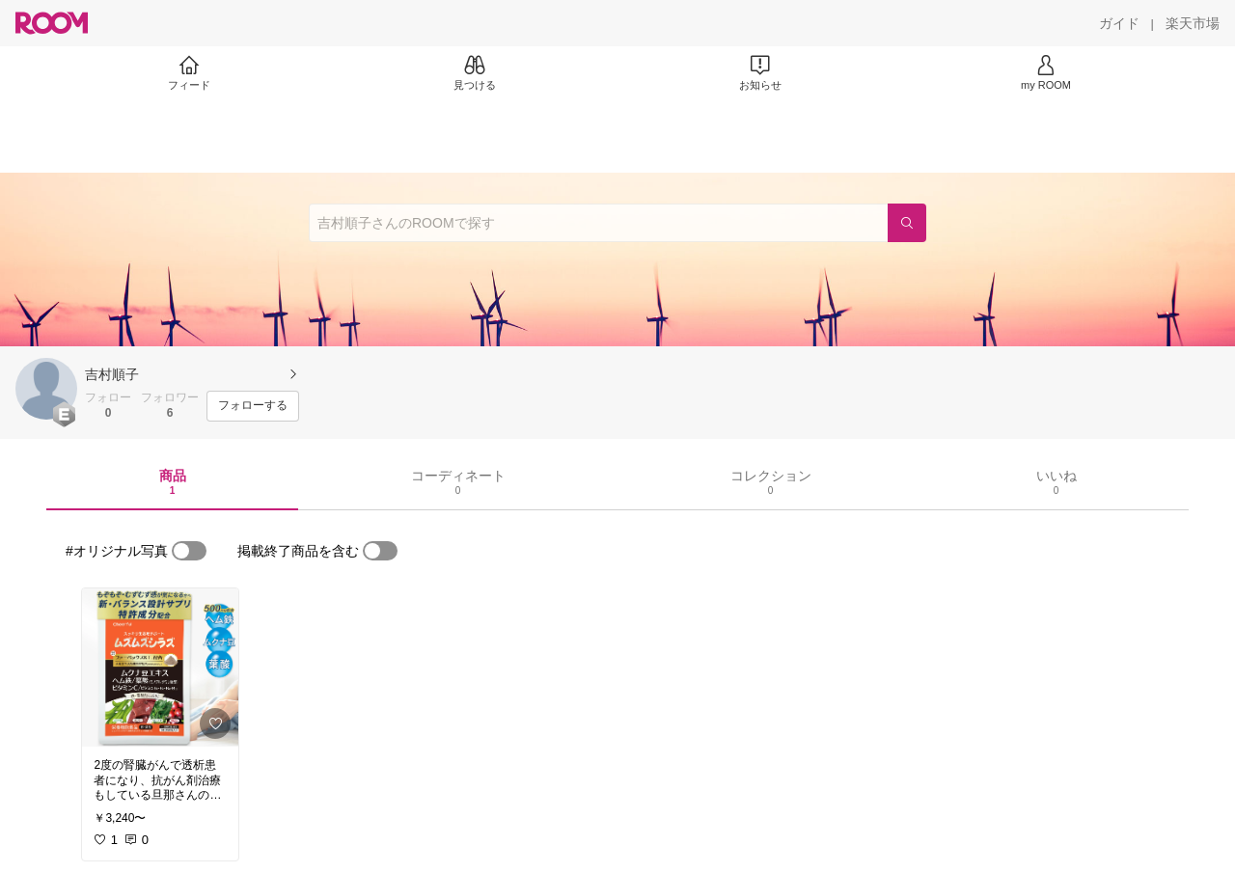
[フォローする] (252, 406)
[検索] (907, 223)
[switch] (189, 550)
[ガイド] (1119, 23)
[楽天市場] (1193, 23)
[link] (160, 667)
